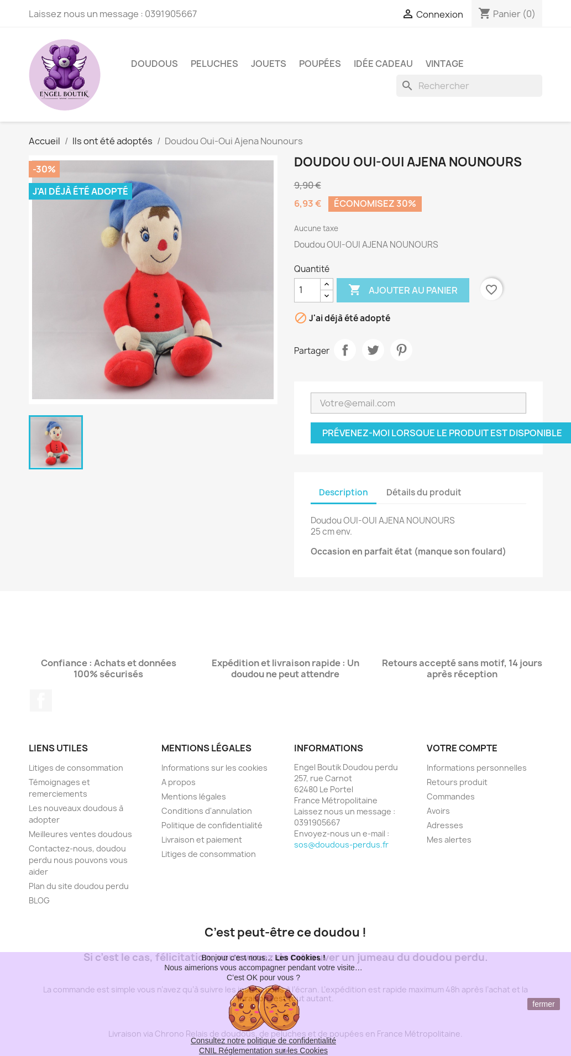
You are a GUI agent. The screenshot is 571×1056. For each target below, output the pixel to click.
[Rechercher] (469, 86)
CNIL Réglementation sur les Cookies (263, 1050)
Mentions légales (193, 796)
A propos (178, 782)
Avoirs (438, 811)
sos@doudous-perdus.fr (341, 844)
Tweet (373, 350)
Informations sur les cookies (214, 767)
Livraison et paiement (201, 839)
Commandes (451, 796)
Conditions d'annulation (206, 811)
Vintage (445, 63)
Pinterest (401, 350)
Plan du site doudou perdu (79, 886)
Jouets (268, 63)
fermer (543, 1004)
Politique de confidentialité (212, 825)
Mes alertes (449, 839)
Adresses (445, 825)
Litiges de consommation (76, 767)
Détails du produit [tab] (424, 492)
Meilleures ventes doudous (80, 834)
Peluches (214, 63)
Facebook (41, 700)
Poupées (320, 63)
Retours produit (457, 782)
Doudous (154, 63)
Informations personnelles (477, 767)
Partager (345, 350)
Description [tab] (343, 492)
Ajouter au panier (403, 290)
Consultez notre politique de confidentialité (263, 1040)
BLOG (39, 900)
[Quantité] (307, 290)
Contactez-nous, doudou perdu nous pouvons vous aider (78, 860)
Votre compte (462, 748)
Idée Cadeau (383, 63)
